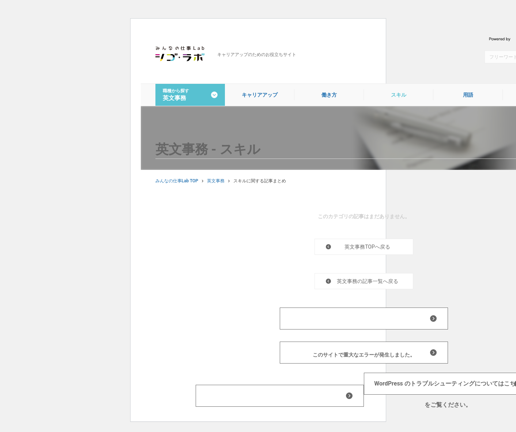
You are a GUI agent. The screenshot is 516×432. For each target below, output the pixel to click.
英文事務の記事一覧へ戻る (367, 281)
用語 (468, 95)
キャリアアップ (260, 95)
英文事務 (216, 180)
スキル (398, 95)
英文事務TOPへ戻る (367, 247)
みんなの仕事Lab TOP (176, 180)
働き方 (329, 95)
